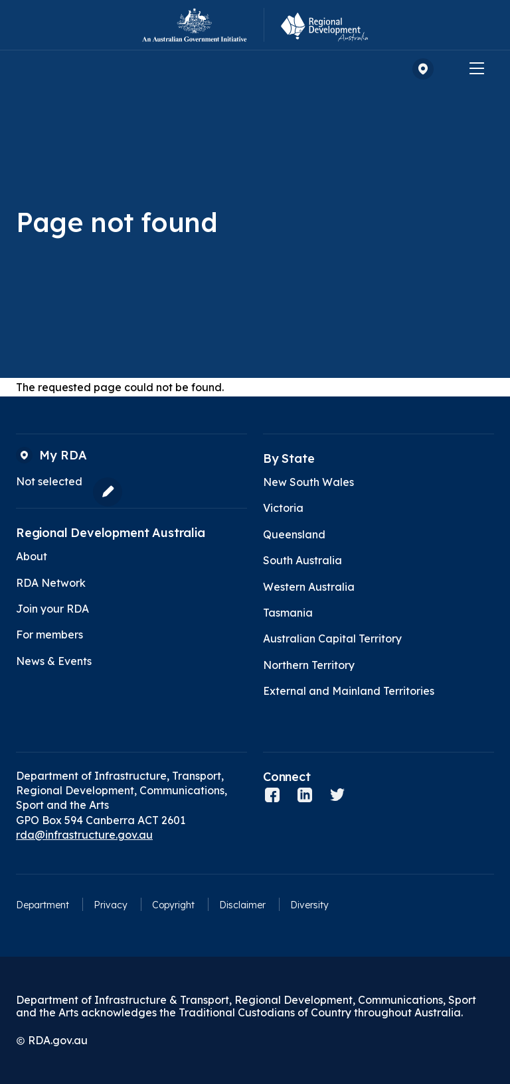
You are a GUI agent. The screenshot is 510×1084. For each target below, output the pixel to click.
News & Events (54, 661)
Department (42, 905)
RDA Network (51, 582)
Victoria (283, 507)
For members (49, 634)
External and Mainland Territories (348, 690)
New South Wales (308, 482)
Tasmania (288, 612)
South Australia (302, 560)
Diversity (309, 905)
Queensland (294, 534)
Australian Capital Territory (332, 638)
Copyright (173, 905)
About (31, 556)
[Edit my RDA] (104, 491)
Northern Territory (309, 665)
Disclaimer (242, 905)
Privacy (111, 905)
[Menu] (476, 68)
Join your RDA (52, 608)
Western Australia (309, 586)
